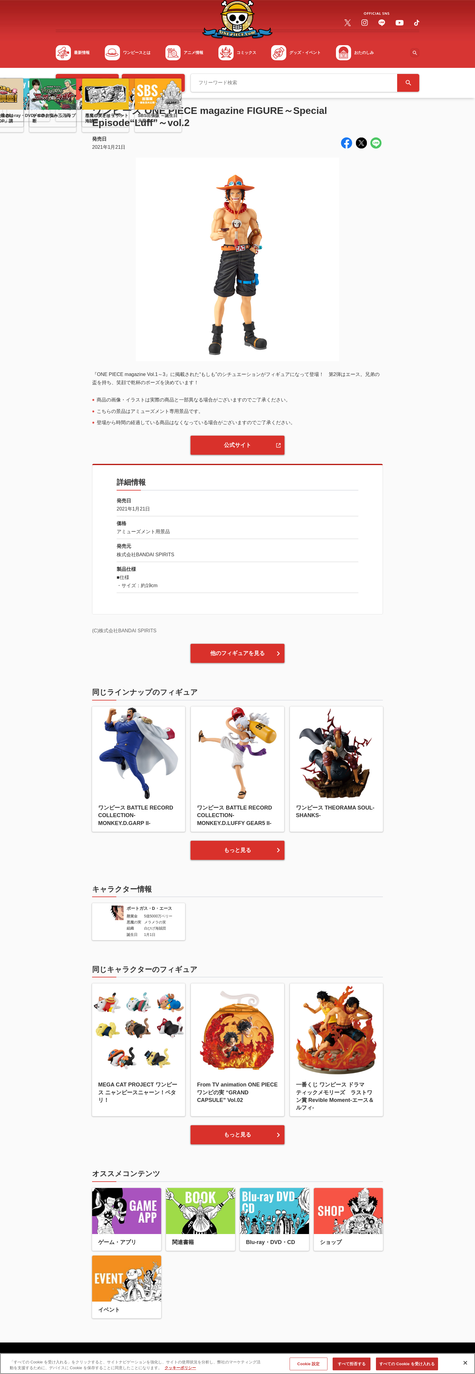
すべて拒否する (352, 1364)
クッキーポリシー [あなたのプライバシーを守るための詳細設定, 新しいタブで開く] (180, 1368)
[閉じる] (465, 1363)
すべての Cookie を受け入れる (407, 1364)
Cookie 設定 (308, 1364)
